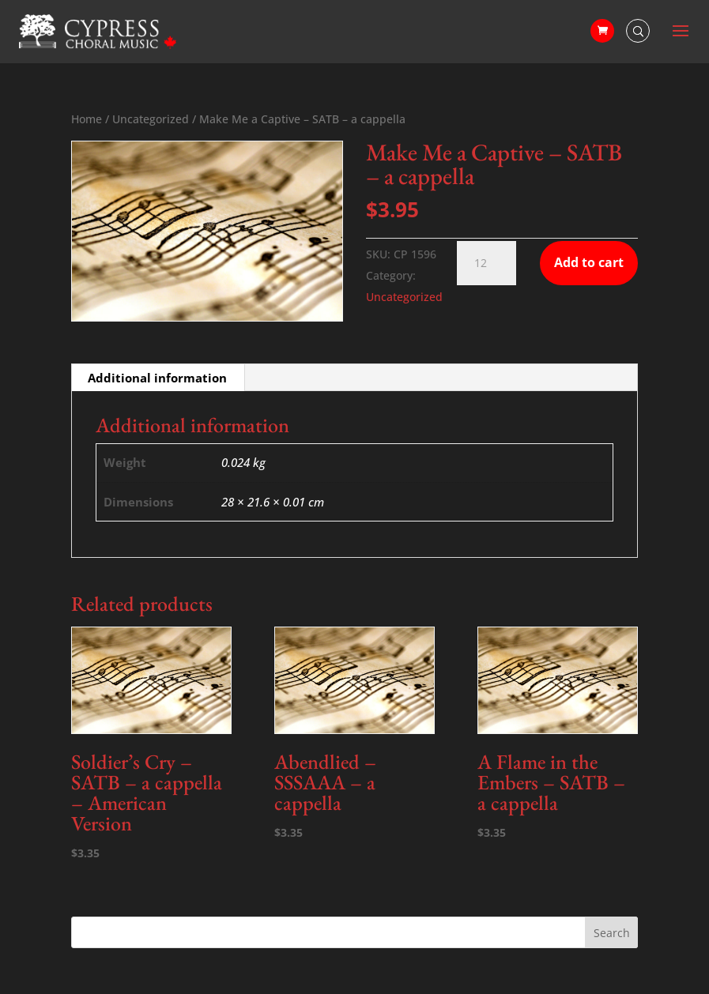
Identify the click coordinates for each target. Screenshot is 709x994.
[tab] (157, 377)
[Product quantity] (486, 263)
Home (86, 118)
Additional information (157, 378)
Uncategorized (150, 118)
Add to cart (589, 262)
